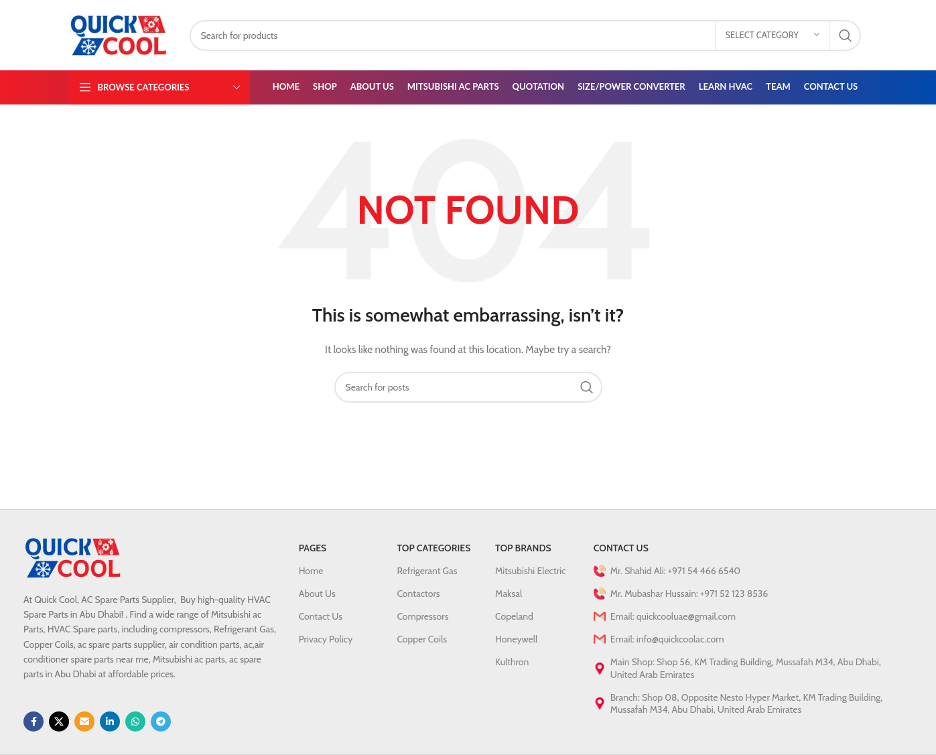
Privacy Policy (326, 639)
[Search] (525, 35)
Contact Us (320, 616)
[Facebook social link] (33, 721)
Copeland (514, 616)
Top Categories (433, 548)
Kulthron (512, 662)
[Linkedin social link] (110, 721)
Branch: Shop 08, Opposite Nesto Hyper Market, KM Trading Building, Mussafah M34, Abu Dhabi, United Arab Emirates (738, 703)
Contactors (418, 594)
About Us (317, 594)
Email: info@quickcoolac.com (659, 639)
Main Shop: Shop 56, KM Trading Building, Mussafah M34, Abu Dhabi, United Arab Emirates (737, 668)
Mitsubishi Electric (530, 571)
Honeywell (516, 639)
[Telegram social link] (161, 721)
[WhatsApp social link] (135, 721)
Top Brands (523, 548)
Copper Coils (422, 639)
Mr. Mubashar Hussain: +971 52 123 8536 (681, 594)
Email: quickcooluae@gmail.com (665, 616)
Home (311, 571)
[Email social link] (84, 721)
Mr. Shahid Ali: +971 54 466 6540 (667, 571)
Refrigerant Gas (427, 571)
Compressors (422, 616)
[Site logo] (119, 34)
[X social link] (59, 721)
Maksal (508, 594)
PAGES (313, 548)
